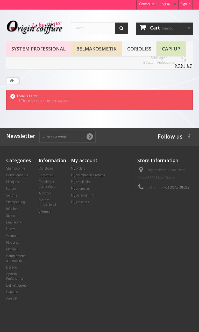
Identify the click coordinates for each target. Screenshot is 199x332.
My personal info (82, 195)
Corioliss (139, 49)
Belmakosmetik (96, 49)
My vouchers (80, 202)
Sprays (11, 216)
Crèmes (11, 236)
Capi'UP (171, 49)
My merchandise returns (88, 175)
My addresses (80, 189)
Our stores (46, 168)
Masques (12, 182)
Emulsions (13, 222)
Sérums (11, 195)
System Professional (38, 49)
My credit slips (81, 182)
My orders (78, 168)
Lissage (11, 267)
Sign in (185, 4)
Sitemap (44, 211)
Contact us (146, 4)
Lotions (11, 189)
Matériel (12, 249)
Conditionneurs (17, 175)
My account (84, 160)
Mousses (12, 242)
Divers (10, 229)
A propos (45, 193)
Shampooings (16, 168)
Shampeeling (15, 202)
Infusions (12, 209)
